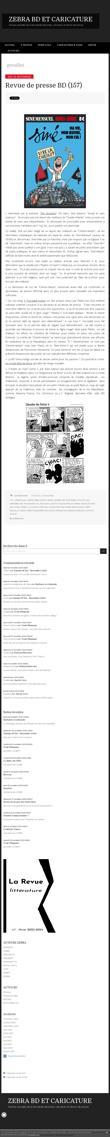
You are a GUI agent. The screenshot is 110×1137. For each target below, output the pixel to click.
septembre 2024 (10, 1026)
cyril (5, 598)
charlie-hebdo (20, 507)
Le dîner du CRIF (12, 761)
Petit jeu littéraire (23, 653)
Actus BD (13, 50)
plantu (35, 507)
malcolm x (45, 503)
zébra (36, 500)
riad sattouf (49, 510)
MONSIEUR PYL (10, 961)
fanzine (29, 500)
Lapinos (7, 694)
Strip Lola (44, 45)
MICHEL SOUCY (10, 965)
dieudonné (54, 507)
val (37, 503)
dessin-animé (26, 510)
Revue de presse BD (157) (43, 85)
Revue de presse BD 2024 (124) (19, 802)
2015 (88, 500)
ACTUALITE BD (48, 496)
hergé (87, 507)
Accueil (10, 45)
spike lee (69, 503)
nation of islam (58, 503)
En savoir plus (34, 1134)
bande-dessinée (54, 500)
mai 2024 (7, 1041)
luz (29, 507)
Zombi (6, 612)
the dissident (29, 503)
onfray (77, 503)
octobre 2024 (9, 1022)
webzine (18, 500)
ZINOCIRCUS (9, 954)
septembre (14, 503)
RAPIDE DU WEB (10, 996)
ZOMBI (6, 951)
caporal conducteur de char (17, 584)
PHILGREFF (8, 958)
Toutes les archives (16, 1056)
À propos (26, 45)
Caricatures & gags (69, 45)
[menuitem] (11, 45)
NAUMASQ (8, 947)
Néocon (7, 774)
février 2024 (8, 1051)
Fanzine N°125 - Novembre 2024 (30, 570)
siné (21, 503)
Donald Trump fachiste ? (16, 815)
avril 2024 (7, 1044)
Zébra (6, 570)
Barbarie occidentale (46, 584)
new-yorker (65, 507)
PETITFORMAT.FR (10, 1003)
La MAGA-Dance (12, 829)
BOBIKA (6, 976)
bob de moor (78, 507)
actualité (81, 500)
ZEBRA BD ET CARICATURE (51, 19)
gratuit (43, 500)
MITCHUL (7, 999)
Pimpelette (9, 666)
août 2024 (7, 1030)
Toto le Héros (10, 625)
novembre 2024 (10, 1019)
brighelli (81, 510)
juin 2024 (7, 1037)
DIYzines (7, 992)
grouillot (14, 510)
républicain (61, 510)
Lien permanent (19, 496)
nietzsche (85, 503)
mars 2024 (8, 1048)
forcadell (44, 507)
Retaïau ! (8, 788)
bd (24, 500)
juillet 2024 (8, 1033)
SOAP (5, 969)
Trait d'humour (22, 612)
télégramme (37, 510)
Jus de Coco (20, 680)
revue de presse (69, 500)
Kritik (92, 45)
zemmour (72, 510)
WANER (6, 972)
